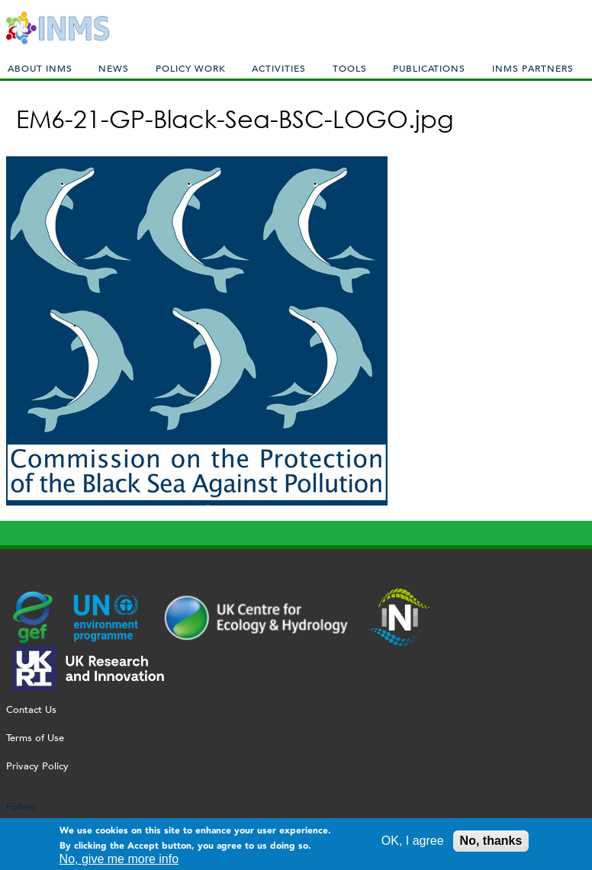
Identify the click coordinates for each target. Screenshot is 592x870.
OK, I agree (412, 842)
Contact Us (31, 709)
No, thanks (491, 842)
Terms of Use (35, 737)
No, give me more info (119, 862)
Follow (21, 806)
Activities (279, 68)
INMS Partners (533, 68)
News (113, 68)
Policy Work (191, 68)
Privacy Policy (37, 765)
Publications (429, 68)
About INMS (40, 68)
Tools (350, 68)
